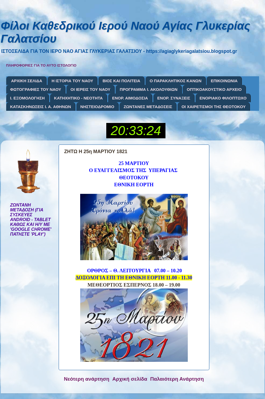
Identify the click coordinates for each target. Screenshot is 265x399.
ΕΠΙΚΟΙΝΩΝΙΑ (224, 80)
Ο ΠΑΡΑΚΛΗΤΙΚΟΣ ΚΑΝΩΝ (176, 80)
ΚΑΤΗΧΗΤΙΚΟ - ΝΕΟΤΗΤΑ (78, 98)
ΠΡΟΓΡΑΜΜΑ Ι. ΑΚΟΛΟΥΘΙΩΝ (148, 89)
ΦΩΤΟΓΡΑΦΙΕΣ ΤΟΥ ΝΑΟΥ (35, 89)
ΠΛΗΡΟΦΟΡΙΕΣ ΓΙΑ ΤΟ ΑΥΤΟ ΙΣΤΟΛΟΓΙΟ (41, 65)
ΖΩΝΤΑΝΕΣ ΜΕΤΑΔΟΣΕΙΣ (147, 106)
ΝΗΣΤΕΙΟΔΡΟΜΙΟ (97, 106)
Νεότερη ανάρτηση (86, 379)
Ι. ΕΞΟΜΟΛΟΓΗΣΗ (27, 98)
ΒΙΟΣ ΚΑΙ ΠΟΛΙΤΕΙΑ (121, 80)
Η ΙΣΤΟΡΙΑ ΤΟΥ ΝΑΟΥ (72, 80)
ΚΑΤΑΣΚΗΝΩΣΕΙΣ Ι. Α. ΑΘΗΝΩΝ (40, 106)
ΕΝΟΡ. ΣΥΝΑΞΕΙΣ (173, 98)
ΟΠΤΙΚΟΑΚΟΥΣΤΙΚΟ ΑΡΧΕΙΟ (214, 89)
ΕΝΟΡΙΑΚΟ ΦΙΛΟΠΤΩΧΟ (223, 98)
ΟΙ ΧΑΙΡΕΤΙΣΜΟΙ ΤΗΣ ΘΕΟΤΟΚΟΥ (214, 106)
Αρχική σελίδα (129, 379)
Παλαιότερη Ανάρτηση (177, 379)
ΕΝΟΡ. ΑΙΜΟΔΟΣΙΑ (130, 98)
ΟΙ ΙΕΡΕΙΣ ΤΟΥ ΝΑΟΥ (90, 89)
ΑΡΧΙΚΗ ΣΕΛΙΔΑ (26, 80)
